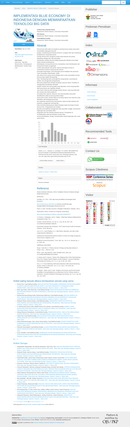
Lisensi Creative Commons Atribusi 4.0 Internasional (49, 422)
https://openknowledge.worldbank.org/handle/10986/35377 (54, 214)
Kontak (56, 2)
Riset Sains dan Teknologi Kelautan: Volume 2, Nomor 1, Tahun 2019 (45, 361)
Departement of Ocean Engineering (30, 418)
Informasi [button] (48, 2)
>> (17, 339)
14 (34, 401)
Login (69, 2)
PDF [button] (23, 44)
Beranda (17, 8)
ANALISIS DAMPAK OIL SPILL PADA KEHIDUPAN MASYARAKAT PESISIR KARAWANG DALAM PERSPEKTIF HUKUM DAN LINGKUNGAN (47, 297)
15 (36, 401)
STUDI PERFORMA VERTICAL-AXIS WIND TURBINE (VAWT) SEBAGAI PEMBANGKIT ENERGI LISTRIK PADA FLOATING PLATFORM (47, 359)
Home (7, 2)
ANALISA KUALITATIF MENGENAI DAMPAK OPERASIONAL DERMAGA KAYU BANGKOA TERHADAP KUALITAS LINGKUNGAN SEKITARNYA (47, 391)
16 (38, 401)
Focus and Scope (17, 2)
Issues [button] (27, 2)
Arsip (23, 8)
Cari (123, 2)
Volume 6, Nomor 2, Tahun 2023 (36, 8)
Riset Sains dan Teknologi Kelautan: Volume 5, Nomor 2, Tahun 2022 (50, 314)
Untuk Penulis (91, 95)
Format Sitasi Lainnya (46, 160)
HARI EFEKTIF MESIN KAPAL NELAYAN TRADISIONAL (62, 363)
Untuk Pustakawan (92, 99)
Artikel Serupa (20, 343)
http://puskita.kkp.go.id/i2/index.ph (47, 204)
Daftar (63, 2)
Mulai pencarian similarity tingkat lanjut (33, 404)
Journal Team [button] (37, 2)
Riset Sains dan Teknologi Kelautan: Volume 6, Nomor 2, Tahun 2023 (52, 371)
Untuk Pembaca (91, 92)
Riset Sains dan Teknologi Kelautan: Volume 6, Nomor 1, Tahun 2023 (47, 299)
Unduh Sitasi (60, 160)
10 (27, 401)
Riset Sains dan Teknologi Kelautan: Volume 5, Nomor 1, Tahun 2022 (47, 288)
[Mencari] (111, 2)
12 (30, 401)
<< (14, 401)
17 (39, 401)
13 (32, 401)
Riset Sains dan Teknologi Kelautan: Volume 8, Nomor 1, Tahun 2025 (37, 365)
